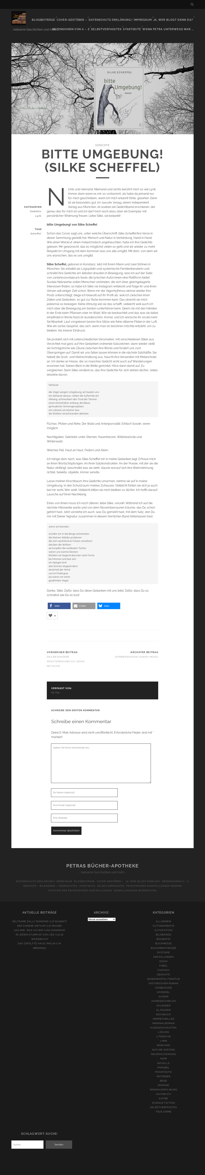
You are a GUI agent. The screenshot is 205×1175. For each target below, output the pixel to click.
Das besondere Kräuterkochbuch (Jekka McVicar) (66, 653)
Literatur (163, 1028)
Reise (163, 1072)
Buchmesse (163, 935)
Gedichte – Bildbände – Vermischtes (48, 877)
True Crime (163, 1103)
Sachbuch (163, 1085)
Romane (163, 1077)
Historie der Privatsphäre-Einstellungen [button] (79, 882)
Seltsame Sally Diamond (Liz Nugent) (39, 913)
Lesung (163, 1023)
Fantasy (163, 961)
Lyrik (39, 207)
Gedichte (102, 137)
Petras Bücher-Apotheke (102, 857)
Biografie (163, 931)
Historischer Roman (164, 975)
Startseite (137, 20)
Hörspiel (163, 984)
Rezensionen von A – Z (78, 20)
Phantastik (163, 1063)
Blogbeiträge (53, 15)
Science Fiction (163, 1094)
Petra (55, 684)
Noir (163, 1050)
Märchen (163, 1037)
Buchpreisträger (163, 939)
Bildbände (163, 926)
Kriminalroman (163, 1015)
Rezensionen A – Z (179, 873)
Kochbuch (163, 1006)
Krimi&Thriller (163, 1010)
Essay (163, 953)
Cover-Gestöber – (80, 15)
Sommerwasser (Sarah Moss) (136, 648)
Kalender (163, 997)
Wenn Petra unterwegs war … (171, 20)
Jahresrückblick (163, 993)
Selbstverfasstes (111, 20)
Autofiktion (164, 922)
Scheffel (37, 225)
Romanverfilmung (163, 1081)
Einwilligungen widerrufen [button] (136, 882)
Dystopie (163, 944)
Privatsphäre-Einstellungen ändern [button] (156, 877)
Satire (163, 1090)
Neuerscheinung (163, 1046)
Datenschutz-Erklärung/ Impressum (126, 15)
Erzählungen (163, 948)
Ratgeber (163, 1068)
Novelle (163, 1054)
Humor (163, 988)
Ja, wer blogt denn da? (174, 15)
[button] (59, 597)
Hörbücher (163, 979)
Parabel (163, 1059)
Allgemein (163, 913)
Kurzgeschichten (163, 1019)
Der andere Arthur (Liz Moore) (39, 917)
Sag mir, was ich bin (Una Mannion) (39, 922)
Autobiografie (163, 917)
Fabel (163, 957)
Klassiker (163, 1001)
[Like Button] (50, 607)
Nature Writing (163, 1041)
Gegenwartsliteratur (163, 970)
